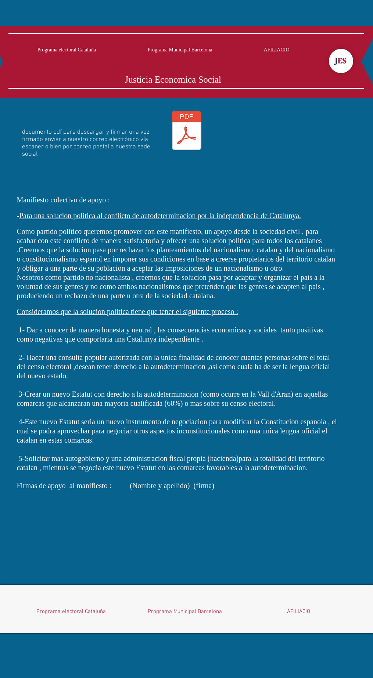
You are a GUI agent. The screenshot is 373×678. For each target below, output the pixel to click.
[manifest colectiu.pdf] (186, 131)
